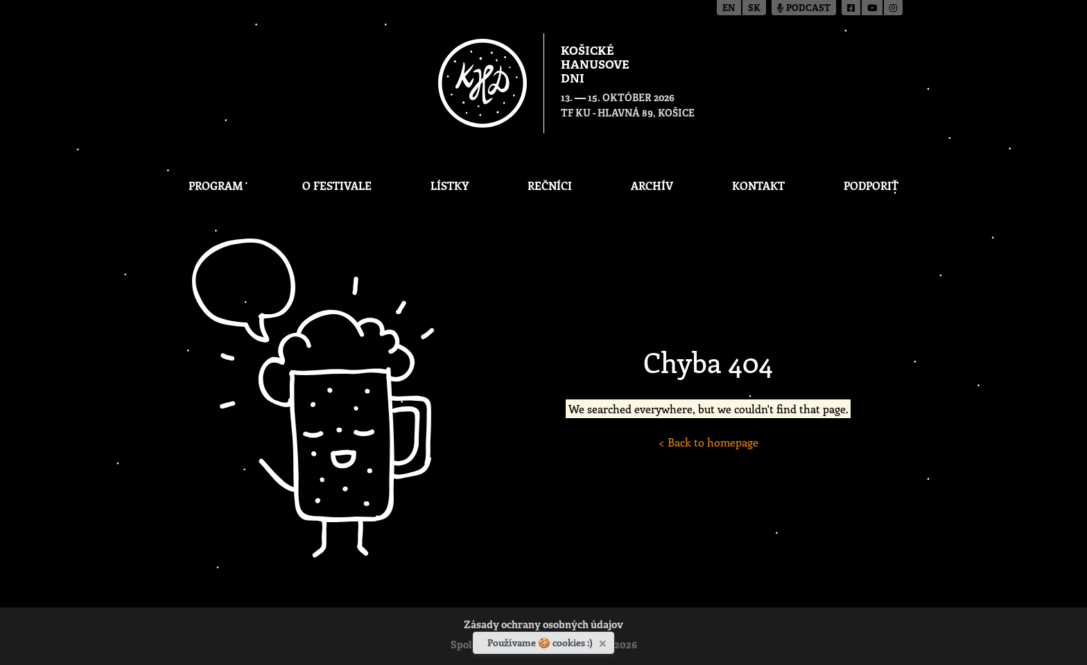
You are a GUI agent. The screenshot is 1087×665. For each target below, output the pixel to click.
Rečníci (550, 185)
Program (216, 185)
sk (754, 8)
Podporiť (871, 185)
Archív (652, 185)
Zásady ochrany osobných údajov (543, 626)
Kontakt (758, 185)
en (729, 8)
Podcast (804, 8)
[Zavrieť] (604, 640)
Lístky (450, 185)
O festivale (337, 185)
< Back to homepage (708, 442)
